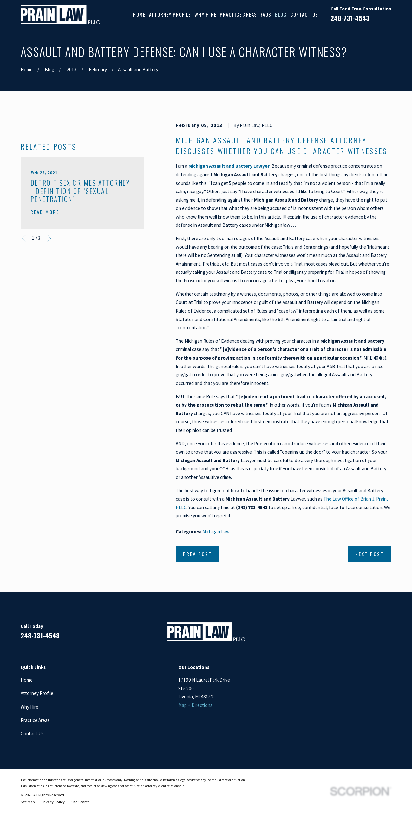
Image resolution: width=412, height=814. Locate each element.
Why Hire (29, 707)
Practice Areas (35, 720)
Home (27, 680)
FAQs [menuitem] (266, 14)
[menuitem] (28, 801)
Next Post (369, 553)
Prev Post (197, 553)
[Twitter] (388, 634)
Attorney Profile (37, 693)
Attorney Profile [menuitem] (170, 14)
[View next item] (49, 344)
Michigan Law (216, 531)
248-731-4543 (349, 18)
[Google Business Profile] (372, 634)
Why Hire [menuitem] (205, 14)
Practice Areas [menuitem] (238, 14)
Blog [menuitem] (281, 14)
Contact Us (32, 733)
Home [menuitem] (139, 14)
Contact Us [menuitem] (304, 14)
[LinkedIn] (357, 634)
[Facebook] (342, 634)
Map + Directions (195, 705)
